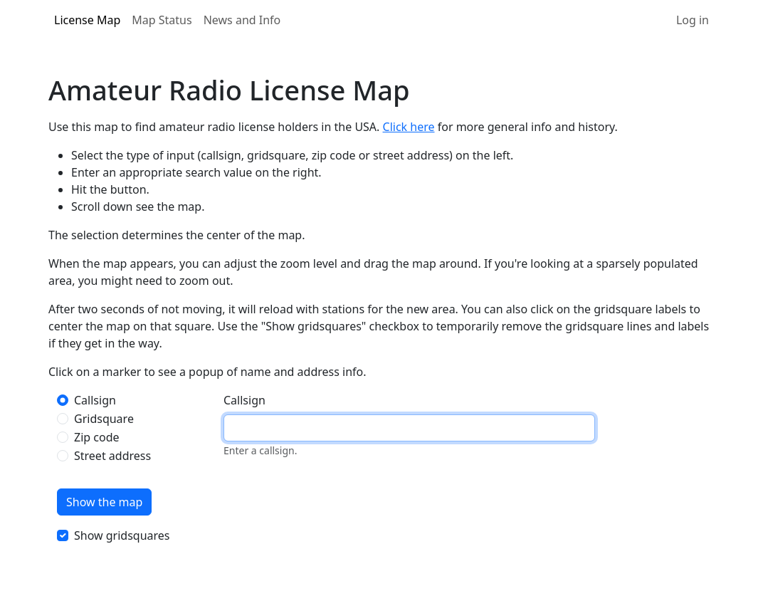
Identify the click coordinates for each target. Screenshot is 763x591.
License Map (87, 20)
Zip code (97, 437)
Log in (692, 20)
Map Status (161, 20)
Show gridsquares (122, 535)
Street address (112, 456)
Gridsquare (104, 419)
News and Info (242, 20)
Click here (409, 127)
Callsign (95, 400)
